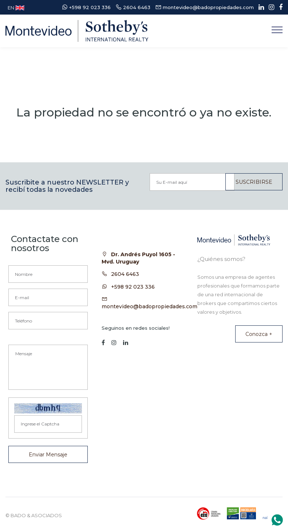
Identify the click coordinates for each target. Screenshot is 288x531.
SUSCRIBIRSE (254, 182)
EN (16, 8)
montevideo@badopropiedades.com (149, 306)
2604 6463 (125, 274)
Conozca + (258, 334)
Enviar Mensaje (48, 454)
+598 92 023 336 (133, 287)
